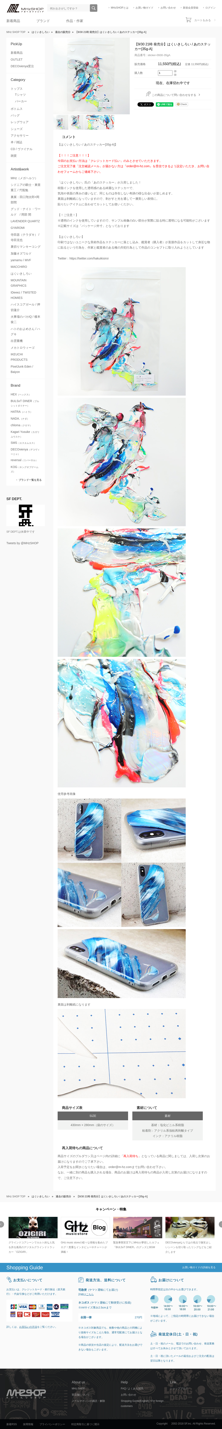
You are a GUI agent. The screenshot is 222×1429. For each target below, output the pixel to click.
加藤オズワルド (21, 253)
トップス (17, 88)
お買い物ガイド (144, 7)
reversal (24, 460)
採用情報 (28, 1424)
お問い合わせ (168, 7)
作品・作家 (74, 21)
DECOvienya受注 (22, 66)
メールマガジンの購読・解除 (88, 1401)
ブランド (43, 21)
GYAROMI (18, 227)
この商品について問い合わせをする (174, 95)
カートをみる (202, 20)
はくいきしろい (21, 273)
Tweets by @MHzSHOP (22, 543)
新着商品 (13, 21)
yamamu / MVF (21, 260)
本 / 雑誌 (16, 142)
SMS (23, 442)
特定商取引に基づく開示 (85, 1424)
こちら (90, 1294)
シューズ (17, 128)
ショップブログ (179, 1388)
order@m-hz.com (120, 1166)
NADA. (20, 418)
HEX (21, 394)
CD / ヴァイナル (21, 149)
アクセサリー (20, 135)
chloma (21, 425)
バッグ (15, 115)
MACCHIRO (19, 266)
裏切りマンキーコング (26, 246)
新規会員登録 (190, 7)
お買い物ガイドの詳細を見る (199, 1267)
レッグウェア (20, 122)
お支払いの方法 (28, 1327)
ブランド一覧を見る (30, 479)
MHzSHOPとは (120, 7)
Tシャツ (20, 94)
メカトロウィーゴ (23, 347)
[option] (32, 1235)
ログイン (210, 7)
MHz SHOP (78, 1388)
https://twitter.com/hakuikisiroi (88, 258)
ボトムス (17, 108)
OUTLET (17, 59)
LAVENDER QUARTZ (25, 221)
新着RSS (11, 1424)
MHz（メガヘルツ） (24, 178)
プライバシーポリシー (52, 1424)
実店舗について (81, 1394)
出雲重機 (17, 340)
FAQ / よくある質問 (132, 1388)
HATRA (21, 411)
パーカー (21, 101)
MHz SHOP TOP (15, 32)
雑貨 (14, 155)
